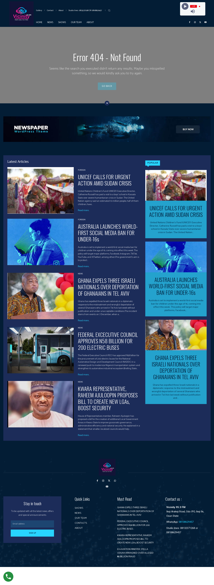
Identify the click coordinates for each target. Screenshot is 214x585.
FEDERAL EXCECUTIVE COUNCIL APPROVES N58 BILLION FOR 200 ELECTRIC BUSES (108, 344)
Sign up (32, 536)
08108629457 (186, 525)
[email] (32, 527)
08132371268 (187, 531)
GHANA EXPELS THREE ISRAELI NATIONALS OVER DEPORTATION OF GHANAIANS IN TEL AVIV (108, 289)
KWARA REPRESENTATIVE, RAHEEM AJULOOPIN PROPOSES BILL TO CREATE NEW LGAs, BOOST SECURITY (108, 401)
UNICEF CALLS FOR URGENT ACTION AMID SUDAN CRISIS (104, 183)
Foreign (81, 173)
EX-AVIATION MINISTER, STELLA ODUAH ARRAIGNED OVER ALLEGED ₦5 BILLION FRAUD (134, 569)
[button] (109, 10)
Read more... (84, 214)
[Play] (185, 6)
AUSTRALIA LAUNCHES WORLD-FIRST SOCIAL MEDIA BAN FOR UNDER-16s (108, 235)
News (80, 277)
